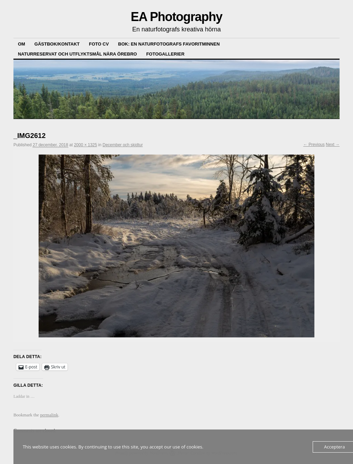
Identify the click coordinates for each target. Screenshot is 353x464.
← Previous (314, 144)
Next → (333, 144)
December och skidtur (122, 144)
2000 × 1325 (85, 144)
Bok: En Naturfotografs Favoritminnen (169, 44)
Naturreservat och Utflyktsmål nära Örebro (77, 54)
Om (21, 44)
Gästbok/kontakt (57, 44)
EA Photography (176, 17)
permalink (49, 414)
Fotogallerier (165, 54)
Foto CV (99, 44)
